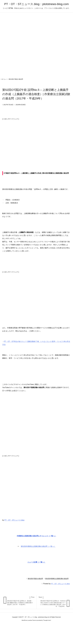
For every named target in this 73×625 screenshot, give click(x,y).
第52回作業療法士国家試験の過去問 (56, 578)
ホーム (4, 79)
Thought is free (47, 620)
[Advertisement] (36, 141)
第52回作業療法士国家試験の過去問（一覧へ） (38, 546)
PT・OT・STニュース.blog (14, 520)
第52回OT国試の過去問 (16, 79)
